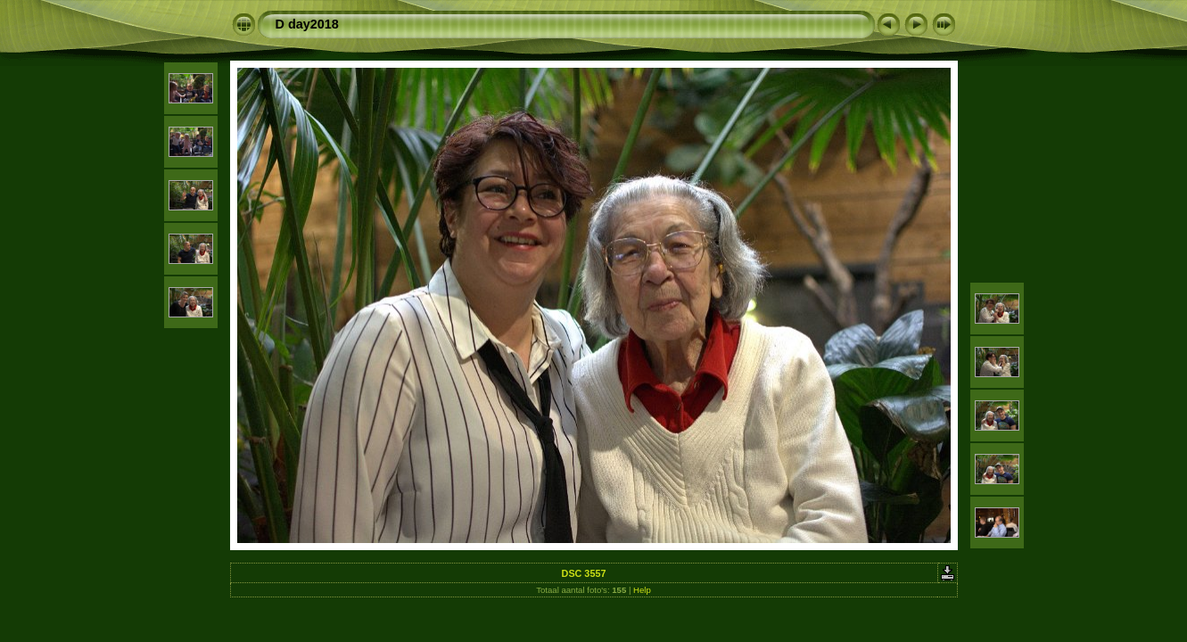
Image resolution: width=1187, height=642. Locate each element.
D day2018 (307, 24)
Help (642, 590)
